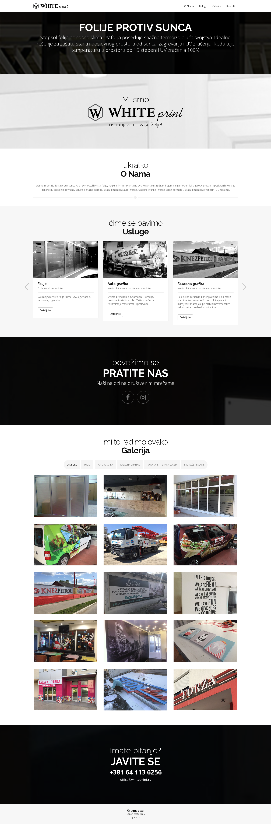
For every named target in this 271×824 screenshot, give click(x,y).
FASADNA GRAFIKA (130, 464)
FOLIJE (87, 464)
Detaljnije (45, 310)
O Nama (189, 4)
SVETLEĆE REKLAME (194, 464)
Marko (137, 817)
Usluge (203, 4)
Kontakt (231, 4)
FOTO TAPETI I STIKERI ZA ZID (162, 464)
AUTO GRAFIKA (105, 464)
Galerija (217, 4)
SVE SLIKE (72, 464)
